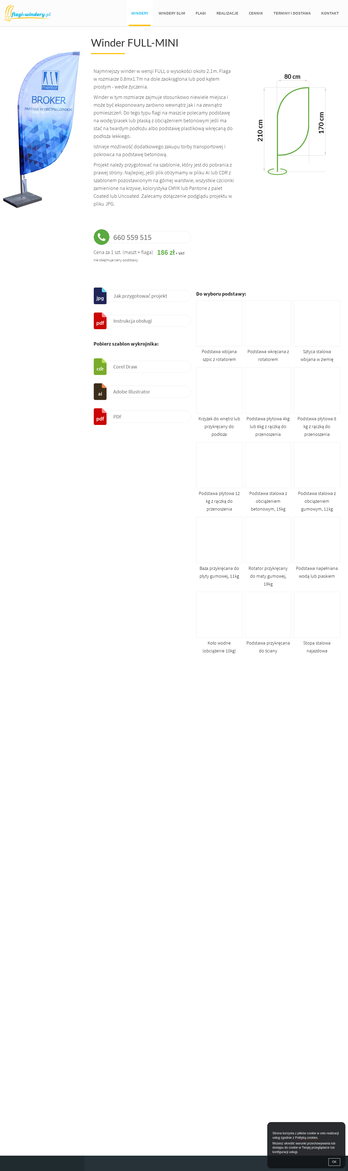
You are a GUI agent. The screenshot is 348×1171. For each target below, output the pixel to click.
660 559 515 (132, 237)
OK (334, 1162)
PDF (117, 416)
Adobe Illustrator (131, 391)
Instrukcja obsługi (132, 320)
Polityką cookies (306, 1138)
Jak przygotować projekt (140, 295)
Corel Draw (125, 366)
